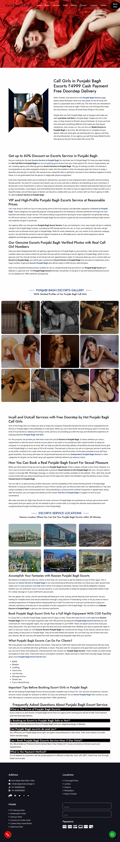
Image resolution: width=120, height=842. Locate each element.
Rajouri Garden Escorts (95, 568)
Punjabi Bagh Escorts (92, 97)
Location (93, 5)
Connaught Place (70, 780)
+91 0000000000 (17, 787)
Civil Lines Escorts (24, 568)
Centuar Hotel (15, 817)
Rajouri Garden (70, 794)
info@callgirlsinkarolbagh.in (22, 784)
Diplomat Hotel (16, 827)
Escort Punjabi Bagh (82, 694)
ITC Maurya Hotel (17, 810)
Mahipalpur (68, 790)
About (47, 5)
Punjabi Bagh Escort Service (30, 657)
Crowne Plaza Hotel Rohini (20, 823)
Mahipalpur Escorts (95, 543)
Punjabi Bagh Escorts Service (87, 620)
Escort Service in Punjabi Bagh (32, 583)
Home (38, 5)
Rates (65, 5)
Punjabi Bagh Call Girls (34, 434)
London (67, 784)
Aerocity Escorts (60, 543)
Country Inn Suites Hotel (20, 820)
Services (56, 5)
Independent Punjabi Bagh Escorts (86, 454)
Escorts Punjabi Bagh (39, 263)
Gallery (74, 5)
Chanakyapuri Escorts (60, 568)
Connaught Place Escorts (24, 543)
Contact (83, 5)
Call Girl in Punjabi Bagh (68, 492)
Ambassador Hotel (17, 813)
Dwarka (67, 787)
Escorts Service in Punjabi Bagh (45, 160)
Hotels (103, 5)
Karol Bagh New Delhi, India (22, 780)
